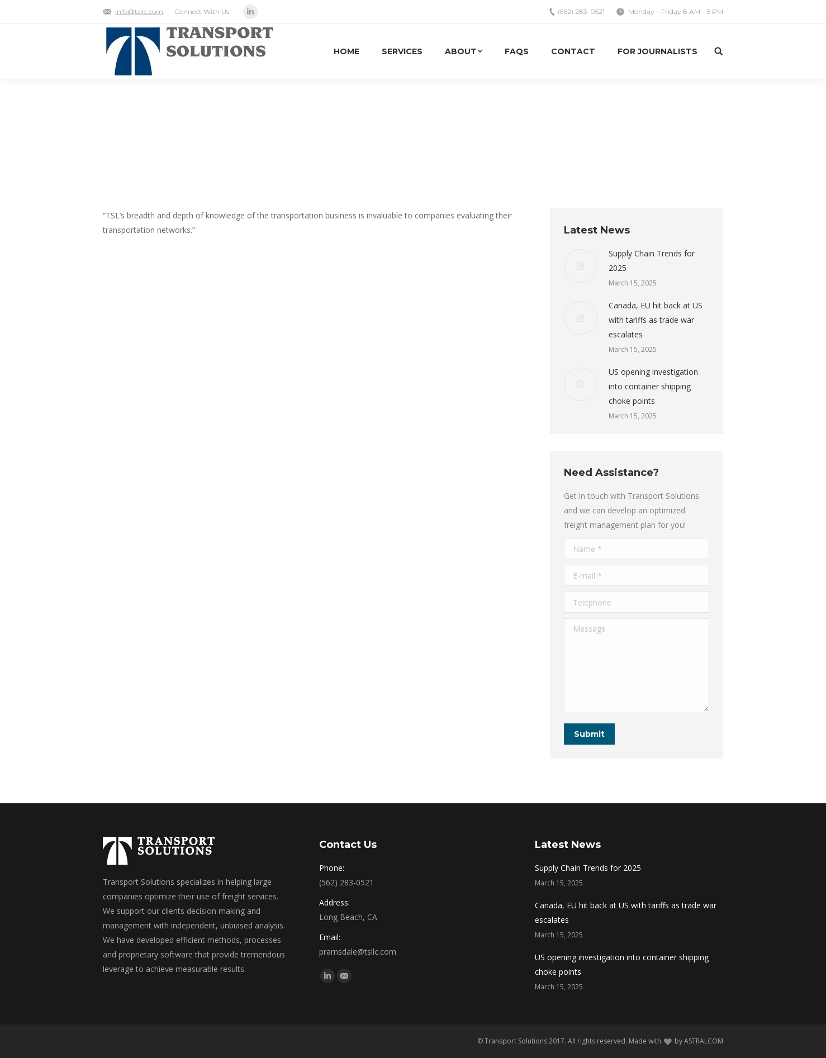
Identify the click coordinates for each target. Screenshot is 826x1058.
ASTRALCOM (703, 1041)
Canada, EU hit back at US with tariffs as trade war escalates (655, 320)
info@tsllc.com (139, 11)
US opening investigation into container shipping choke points (653, 386)
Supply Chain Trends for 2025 (652, 260)
